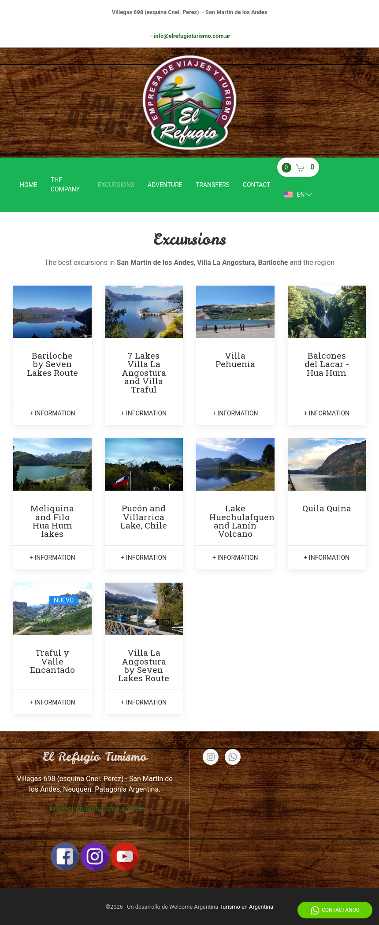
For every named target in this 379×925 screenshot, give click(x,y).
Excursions (116, 184)
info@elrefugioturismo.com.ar (192, 36)
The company (65, 184)
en (299, 194)
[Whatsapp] (233, 757)
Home (28, 184)
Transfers (213, 184)
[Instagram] (211, 757)
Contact (257, 184)
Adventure (165, 184)
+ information (52, 413)
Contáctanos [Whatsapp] (335, 910)
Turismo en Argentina (246, 906)
